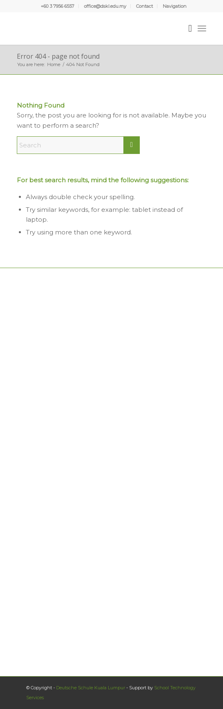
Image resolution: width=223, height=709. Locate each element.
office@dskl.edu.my (105, 6)
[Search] (186, 28)
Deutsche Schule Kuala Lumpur (90, 688)
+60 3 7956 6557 (57, 6)
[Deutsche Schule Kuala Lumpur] (92, 28)
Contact (144, 6)
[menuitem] (57, 6)
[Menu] (202, 28)
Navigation (175, 6)
